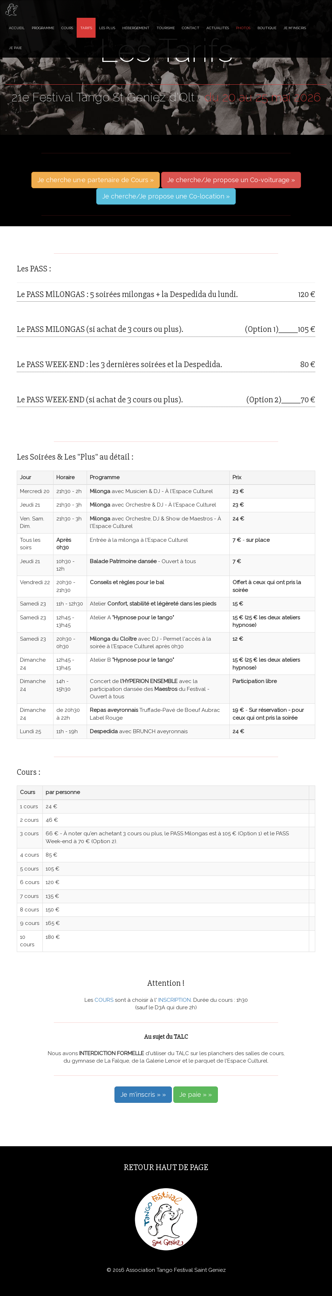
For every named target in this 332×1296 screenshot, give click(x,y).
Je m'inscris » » (143, 1094)
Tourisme (166, 28)
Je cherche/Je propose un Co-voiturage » (231, 180)
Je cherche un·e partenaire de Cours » (95, 180)
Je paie (15, 48)
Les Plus (107, 28)
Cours (67, 28)
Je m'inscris (295, 28)
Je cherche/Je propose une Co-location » (166, 196)
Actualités (217, 28)
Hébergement (135, 28)
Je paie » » (195, 1094)
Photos (243, 28)
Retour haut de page (166, 1167)
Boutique (266, 28)
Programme (43, 28)
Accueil (17, 28)
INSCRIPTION (174, 1000)
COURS (105, 1000)
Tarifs (86, 28)
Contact (190, 28)
